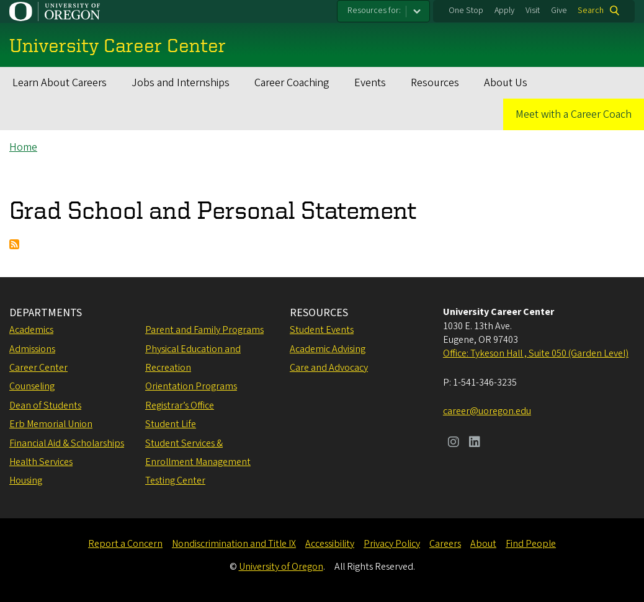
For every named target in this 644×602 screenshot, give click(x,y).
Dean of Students (45, 405)
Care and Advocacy (329, 367)
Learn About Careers (59, 83)
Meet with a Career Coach (574, 114)
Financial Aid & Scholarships (66, 443)
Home (23, 147)
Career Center (38, 367)
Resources (435, 83)
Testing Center (175, 480)
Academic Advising (327, 349)
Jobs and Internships (181, 83)
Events (370, 83)
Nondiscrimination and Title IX (234, 544)
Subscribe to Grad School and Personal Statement (14, 244)
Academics (31, 330)
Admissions (32, 349)
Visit (532, 10)
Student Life (170, 424)
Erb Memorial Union (50, 424)
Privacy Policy (392, 544)
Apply (504, 10)
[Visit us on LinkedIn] (474, 443)
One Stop (466, 10)
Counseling (32, 386)
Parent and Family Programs (204, 330)
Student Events (322, 330)
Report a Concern (125, 544)
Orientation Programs (191, 386)
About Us (505, 83)
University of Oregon (281, 566)
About (483, 544)
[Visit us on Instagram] (453, 443)
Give (559, 10)
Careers (445, 544)
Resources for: (374, 10)
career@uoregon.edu (487, 411)
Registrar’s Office (179, 405)
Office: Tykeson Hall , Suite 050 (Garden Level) (535, 353)
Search (591, 10)
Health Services (41, 462)
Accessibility (329, 544)
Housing (25, 480)
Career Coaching (291, 83)
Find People (531, 544)
